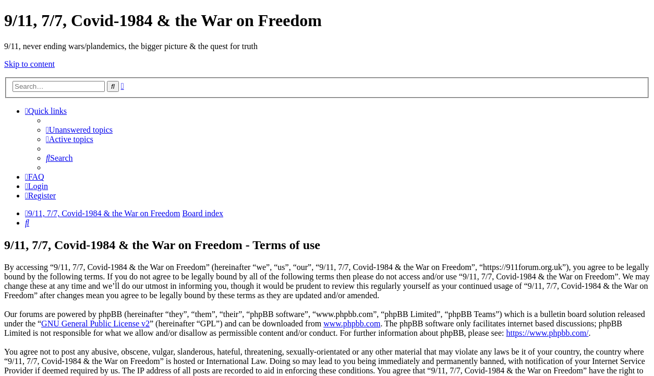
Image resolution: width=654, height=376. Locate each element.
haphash (401, 369)
